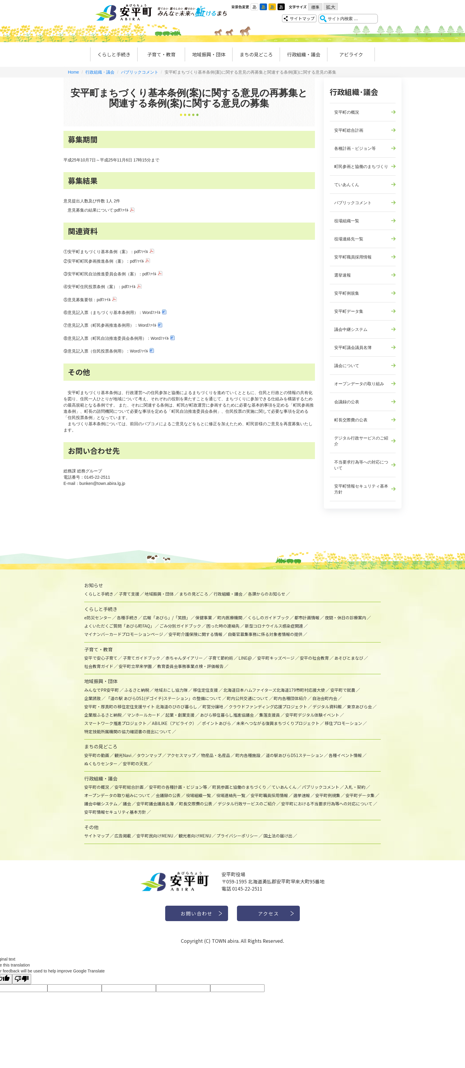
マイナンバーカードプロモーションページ (123, 634)
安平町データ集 (348, 311)
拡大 (330, 6)
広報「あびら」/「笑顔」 (166, 618)
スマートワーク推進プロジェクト (115, 723)
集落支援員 (269, 715)
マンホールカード (143, 715)
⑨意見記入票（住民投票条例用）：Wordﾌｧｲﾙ (105, 351)
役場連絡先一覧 (348, 239)
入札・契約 (355, 787)
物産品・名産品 (215, 755)
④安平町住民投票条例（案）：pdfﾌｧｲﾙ (99, 286)
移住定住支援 (205, 690)
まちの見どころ (256, 54)
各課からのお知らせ (266, 594)
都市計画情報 (306, 618)
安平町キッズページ (275, 658)
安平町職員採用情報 (353, 257)
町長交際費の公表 (350, 420)
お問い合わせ (197, 913)
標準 (315, 7)
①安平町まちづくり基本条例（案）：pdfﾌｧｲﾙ (105, 251)
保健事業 (203, 618)
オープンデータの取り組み (359, 383)
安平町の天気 (135, 764)
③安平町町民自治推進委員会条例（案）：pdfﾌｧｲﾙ (109, 274)
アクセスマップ (181, 755)
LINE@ (245, 658)
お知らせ (93, 585)
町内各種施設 (247, 755)
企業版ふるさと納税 (103, 715)
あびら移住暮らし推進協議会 (227, 715)
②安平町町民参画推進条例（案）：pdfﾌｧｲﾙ (103, 261)
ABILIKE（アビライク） (174, 723)
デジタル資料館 (327, 707)
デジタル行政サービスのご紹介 (361, 441)
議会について (346, 365)
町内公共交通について (247, 698)
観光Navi (122, 755)
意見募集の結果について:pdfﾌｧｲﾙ (98, 210)
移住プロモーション (343, 723)
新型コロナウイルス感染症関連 (274, 626)
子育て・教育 (161, 54)
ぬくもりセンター (100, 764)
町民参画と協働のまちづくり (361, 166)
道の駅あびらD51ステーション (294, 755)
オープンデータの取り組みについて (117, 795)
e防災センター (98, 618)
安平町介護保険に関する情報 (195, 634)
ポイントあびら (216, 723)
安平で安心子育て (100, 658)
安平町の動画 (96, 755)
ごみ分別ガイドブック (180, 626)
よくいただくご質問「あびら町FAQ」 (119, 626)
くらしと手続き (113, 54)
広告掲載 (122, 836)
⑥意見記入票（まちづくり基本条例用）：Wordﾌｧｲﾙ (111, 312)
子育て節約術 (220, 658)
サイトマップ (302, 18)
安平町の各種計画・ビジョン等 (178, 787)
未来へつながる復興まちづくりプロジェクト (277, 723)
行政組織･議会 (354, 91)
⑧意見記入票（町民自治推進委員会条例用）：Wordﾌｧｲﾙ (116, 338)
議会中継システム (350, 329)
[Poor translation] (21, 979)
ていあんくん (346, 184)
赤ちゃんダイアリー (184, 658)
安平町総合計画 (348, 130)
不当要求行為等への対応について (361, 465)
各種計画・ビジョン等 (355, 148)
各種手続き (127, 618)
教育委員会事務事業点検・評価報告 (190, 666)
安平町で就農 (342, 690)
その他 (91, 827)
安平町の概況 (346, 112)
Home (73, 72)
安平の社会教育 (314, 658)
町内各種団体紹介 (290, 698)
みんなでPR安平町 (101, 690)
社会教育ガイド (98, 666)
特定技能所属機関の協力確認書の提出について (127, 731)
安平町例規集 (346, 293)
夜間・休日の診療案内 (345, 618)
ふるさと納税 (136, 690)
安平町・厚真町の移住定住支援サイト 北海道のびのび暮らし (140, 707)
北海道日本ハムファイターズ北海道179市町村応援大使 (274, 690)
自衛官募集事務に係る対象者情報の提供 (265, 634)
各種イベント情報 (345, 755)
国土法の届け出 (277, 836)
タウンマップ (149, 755)
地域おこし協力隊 (171, 690)
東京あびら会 (359, 707)
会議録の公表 (346, 401)
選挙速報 (342, 275)
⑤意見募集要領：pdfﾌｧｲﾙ (87, 299)
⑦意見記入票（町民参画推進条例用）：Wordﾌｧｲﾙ (109, 325)
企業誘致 (92, 698)
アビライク (351, 54)
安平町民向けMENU (154, 836)
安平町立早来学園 (135, 666)
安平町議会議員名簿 (353, 347)
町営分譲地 (213, 707)
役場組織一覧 (346, 220)
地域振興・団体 (208, 54)
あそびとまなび (348, 658)
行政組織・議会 (303, 54)
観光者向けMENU (195, 836)
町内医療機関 (229, 618)
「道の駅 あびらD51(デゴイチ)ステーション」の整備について (164, 698)
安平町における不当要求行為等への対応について (326, 804)
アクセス (268, 913)
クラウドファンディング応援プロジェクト (268, 707)
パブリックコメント (139, 72)
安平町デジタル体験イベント (312, 715)
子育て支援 (129, 594)
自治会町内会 (324, 698)
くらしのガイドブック (268, 618)
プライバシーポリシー (237, 836)
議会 (127, 804)
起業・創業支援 (180, 715)
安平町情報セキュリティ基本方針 (361, 489)
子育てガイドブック (141, 658)
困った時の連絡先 (223, 626)
